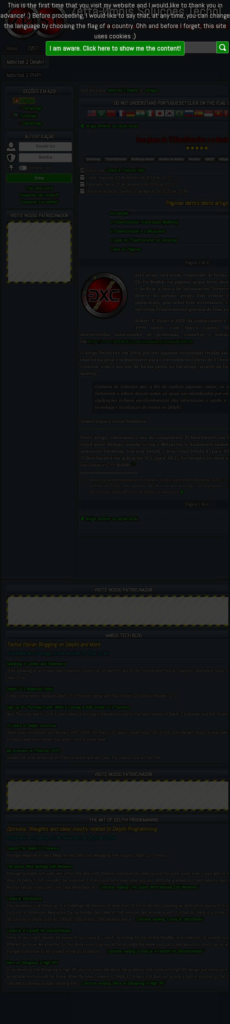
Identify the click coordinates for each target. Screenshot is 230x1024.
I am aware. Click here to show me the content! (115, 48)
